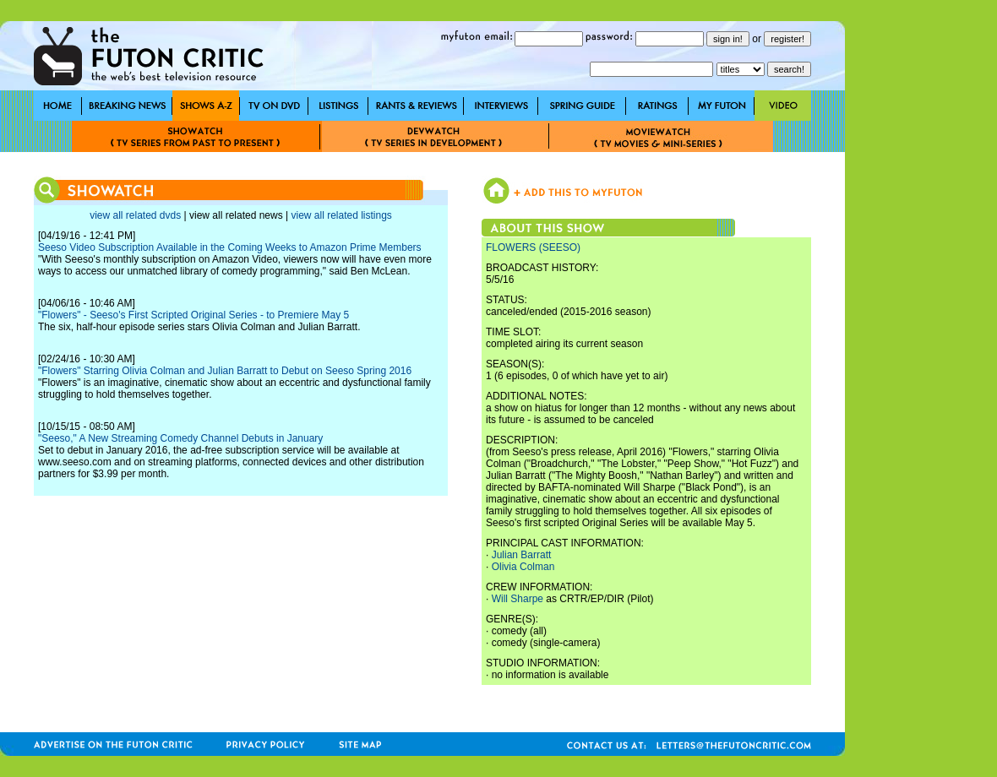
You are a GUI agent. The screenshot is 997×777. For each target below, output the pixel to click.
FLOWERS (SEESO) (533, 247)
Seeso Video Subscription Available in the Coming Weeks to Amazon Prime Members (230, 247)
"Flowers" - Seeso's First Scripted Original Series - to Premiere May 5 (193, 315)
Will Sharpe (517, 599)
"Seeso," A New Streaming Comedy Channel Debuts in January (180, 438)
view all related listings (341, 215)
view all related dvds (135, 215)
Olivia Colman (523, 567)
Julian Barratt (522, 555)
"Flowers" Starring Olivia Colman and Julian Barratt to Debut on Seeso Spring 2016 (224, 371)
